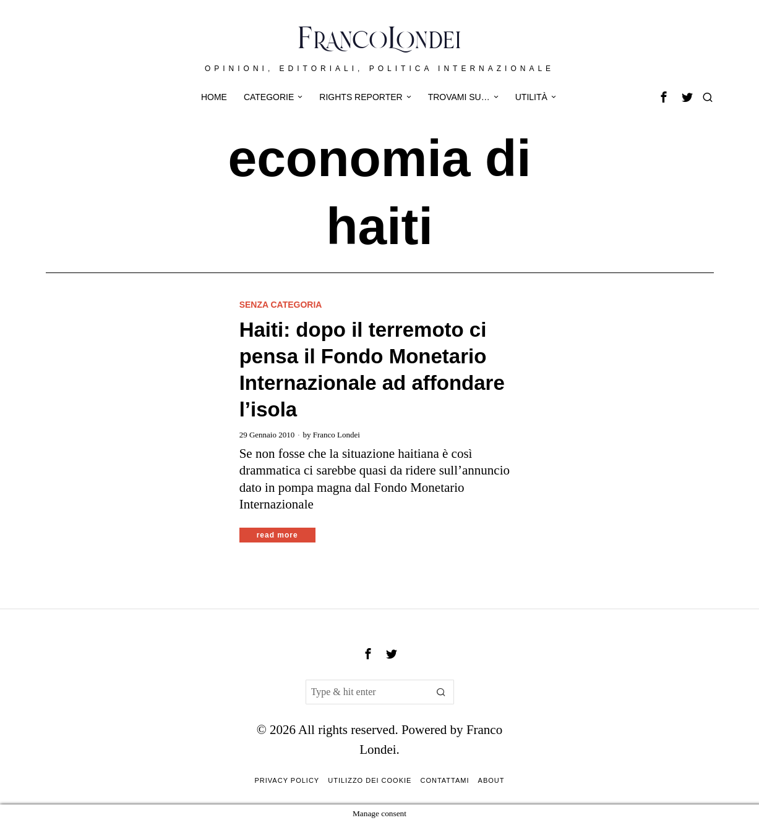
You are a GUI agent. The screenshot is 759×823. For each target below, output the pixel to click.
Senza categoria (280, 305)
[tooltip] (664, 97)
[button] (441, 692)
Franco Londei (336, 434)
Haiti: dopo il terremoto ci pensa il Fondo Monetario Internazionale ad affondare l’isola (372, 369)
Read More (277, 535)
